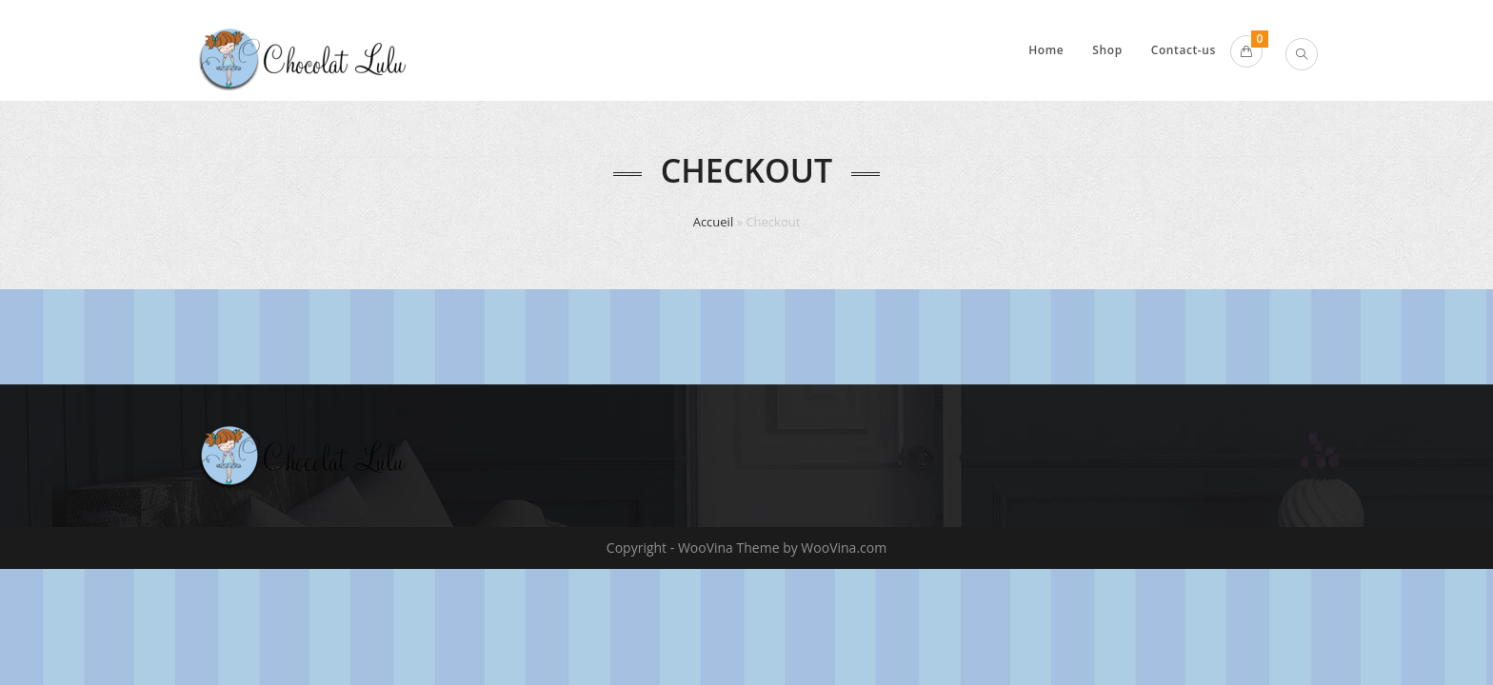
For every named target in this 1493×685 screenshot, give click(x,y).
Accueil (713, 221)
